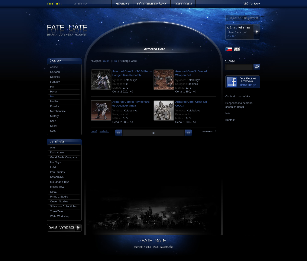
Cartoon (55, 72)
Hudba (54, 101)
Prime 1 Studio (59, 196)
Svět (53, 130)
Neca (53, 191)
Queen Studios (59, 201)
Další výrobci (64, 228)
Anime (54, 67)
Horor (53, 91)
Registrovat (251, 18)
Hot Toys (55, 162)
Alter (53, 147)
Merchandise (58, 111)
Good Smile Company (63, 157)
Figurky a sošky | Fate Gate (63, 26)
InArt (53, 167)
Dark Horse (57, 152)
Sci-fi (53, 121)
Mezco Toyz (57, 186)
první (94, 131)
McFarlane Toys (59, 181)
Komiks (54, 106)
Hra (114, 60)
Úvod (106, 60)
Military (54, 116)
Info (227, 113)
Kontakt (230, 119)
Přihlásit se (234, 18)
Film (52, 86)
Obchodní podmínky (237, 96)
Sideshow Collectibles (63, 206)
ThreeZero (56, 211)
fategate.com (166, 247)
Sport (53, 125)
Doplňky (55, 76)
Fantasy (55, 81)
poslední (104, 131)
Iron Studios (57, 172)
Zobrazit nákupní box (256, 32)
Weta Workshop (60, 216)
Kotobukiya (57, 177)
